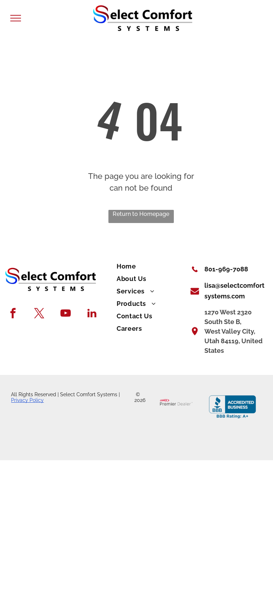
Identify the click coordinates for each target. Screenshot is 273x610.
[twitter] (39, 314)
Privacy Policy (27, 400)
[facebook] (13, 314)
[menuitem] (149, 266)
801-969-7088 (226, 269)
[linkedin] (92, 314)
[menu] (15, 18)
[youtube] (65, 314)
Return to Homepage (141, 214)
